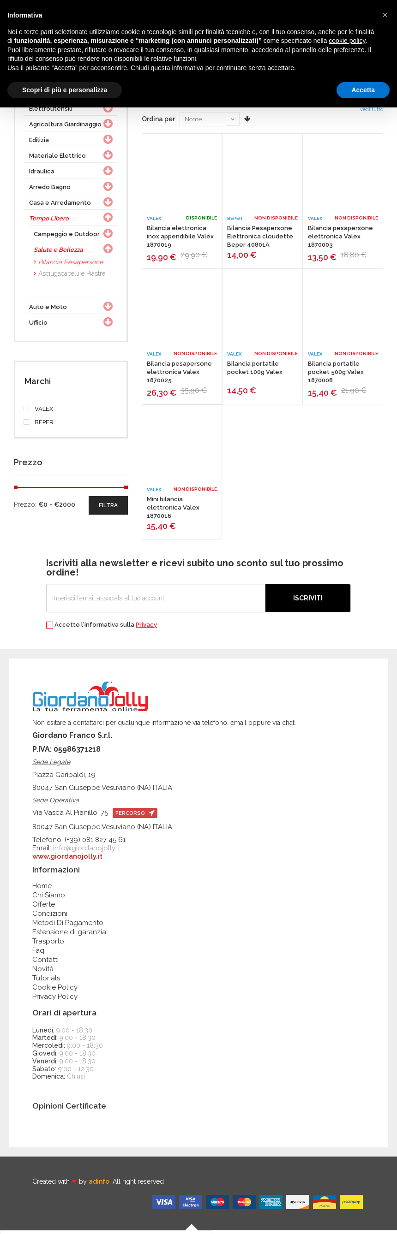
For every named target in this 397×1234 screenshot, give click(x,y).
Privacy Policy (55, 1000)
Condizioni (49, 917)
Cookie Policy (55, 990)
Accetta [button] (363, 90)
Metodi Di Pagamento (67, 926)
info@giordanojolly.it (86, 851)
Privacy (146, 627)
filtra (108, 508)
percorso (135, 816)
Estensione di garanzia (69, 935)
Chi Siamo (48, 898)
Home (42, 889)
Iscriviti (308, 601)
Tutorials (46, 981)
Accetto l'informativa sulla (101, 628)
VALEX (38, 412)
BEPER (39, 425)
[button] (385, 14)
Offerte (43, 907)
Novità (43, 972)
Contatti (45, 963)
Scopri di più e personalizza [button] (64, 90)
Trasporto (48, 944)
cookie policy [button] (347, 40)
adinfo (99, 1185)
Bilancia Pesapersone (70, 265)
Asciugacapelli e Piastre (71, 276)
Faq (38, 953)
